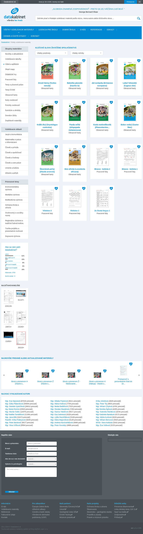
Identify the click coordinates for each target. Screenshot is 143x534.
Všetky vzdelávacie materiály (19, 30)
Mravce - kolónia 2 (102, 169)
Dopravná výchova (12, 236)
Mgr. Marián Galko (12, 412)
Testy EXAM (10, 90)
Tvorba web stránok (8, 529)
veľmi (6, 254)
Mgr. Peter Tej (101, 404)
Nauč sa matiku (120, 512)
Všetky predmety (43, 53)
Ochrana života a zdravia (12, 206)
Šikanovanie (92, 509)
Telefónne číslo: (11, 454)
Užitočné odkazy (38, 509)
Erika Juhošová (102, 401)
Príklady (117, 517)
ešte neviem (9, 261)
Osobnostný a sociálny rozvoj (14, 214)
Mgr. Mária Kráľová (58, 404)
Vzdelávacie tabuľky (13, 59)
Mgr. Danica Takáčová (59, 412)
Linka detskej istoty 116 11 (125, 509)
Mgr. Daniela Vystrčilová (14, 406)
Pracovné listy (10, 79)
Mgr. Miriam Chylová (104, 406)
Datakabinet (5, 42)
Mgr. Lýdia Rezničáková (60, 417)
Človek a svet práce (13, 163)
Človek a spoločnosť (13, 152)
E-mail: (7, 448)
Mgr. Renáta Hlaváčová (60, 409)
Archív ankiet (9, 276)
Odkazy (110, 30)
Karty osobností (11, 100)
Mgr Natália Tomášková (14, 414)
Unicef (62, 509)
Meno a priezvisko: (12, 443)
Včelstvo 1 (74, 211)
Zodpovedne (119, 515)
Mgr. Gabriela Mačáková (105, 412)
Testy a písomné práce (14, 85)
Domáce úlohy (11, 115)
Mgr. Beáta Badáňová (59, 406)
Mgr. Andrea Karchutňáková (62, 423)
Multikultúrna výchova (14, 200)
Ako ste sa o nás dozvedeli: (15, 459)
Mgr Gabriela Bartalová (105, 414)
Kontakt (35, 36)
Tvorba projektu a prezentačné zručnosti (14, 229)
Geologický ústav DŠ (68, 512)
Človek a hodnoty (12, 158)
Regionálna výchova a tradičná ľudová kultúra (14, 222)
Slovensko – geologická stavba (99, 512)
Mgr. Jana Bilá (11, 417)
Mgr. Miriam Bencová (104, 420)
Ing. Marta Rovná (12, 409)
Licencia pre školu (48, 30)
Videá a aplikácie (12, 64)
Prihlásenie (130, 2)
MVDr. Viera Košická (104, 423)
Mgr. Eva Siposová (12, 401)
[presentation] (24, 483)
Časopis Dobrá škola (40, 507)
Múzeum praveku (66, 517)
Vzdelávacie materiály (10, 509)
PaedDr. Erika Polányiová (15, 420)
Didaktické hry (10, 74)
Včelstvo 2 (47, 211)
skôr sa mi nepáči (10, 264)
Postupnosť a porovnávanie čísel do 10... (123, 381)
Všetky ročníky (78, 53)
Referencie (96, 30)
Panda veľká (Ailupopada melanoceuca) (75, 127)
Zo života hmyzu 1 (102, 211)
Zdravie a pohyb (11, 173)
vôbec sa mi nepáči (11, 268)
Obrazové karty (11, 95)
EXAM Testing (65, 515)
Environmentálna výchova (12, 188)
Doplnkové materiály (13, 121)
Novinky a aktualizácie (14, 54)
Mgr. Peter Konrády (58, 425)
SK (140, 2)
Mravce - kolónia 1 (129, 169)
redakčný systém (22, 529)
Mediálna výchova (12, 195)
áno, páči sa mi (10, 257)
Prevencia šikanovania (123, 507)
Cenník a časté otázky (15, 36)
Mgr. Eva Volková (103, 425)
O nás (83, 30)
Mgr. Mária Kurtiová (103, 417)
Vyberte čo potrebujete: (13, 464)
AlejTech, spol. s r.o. (41, 529)
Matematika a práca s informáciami (13, 141)
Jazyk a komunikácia (13, 134)
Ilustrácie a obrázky (13, 110)
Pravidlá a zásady (94, 515)
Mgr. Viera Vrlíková (12, 425)
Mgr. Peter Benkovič (13, 423)
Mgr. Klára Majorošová (60, 420)
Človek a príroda (11, 147)
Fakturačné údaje (8, 515)
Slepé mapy (10, 69)
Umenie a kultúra (12, 168)
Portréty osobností (12, 105)
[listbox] (51, 53)
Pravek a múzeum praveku (97, 517)
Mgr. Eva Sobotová (58, 414)
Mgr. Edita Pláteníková (14, 404)
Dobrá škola (68, 30)
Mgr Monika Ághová (104, 409)
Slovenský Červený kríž (69, 507)
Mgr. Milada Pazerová (59, 401)
